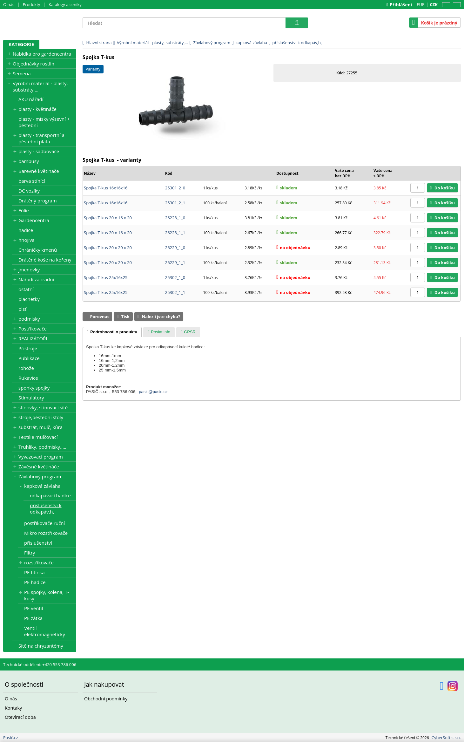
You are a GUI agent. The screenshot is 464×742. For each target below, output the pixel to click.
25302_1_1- (176, 292)
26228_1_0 (175, 218)
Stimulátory (31, 397)
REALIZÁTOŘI (32, 338)
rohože (26, 368)
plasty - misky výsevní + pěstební (44, 122)
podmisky (29, 319)
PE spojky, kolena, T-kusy (46, 595)
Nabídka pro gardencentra (42, 54)
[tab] (112, 332)
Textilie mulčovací (37, 437)
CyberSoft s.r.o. (446, 737)
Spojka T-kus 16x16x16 (106, 188)
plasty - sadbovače (38, 151)
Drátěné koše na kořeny (44, 259)
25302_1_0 (175, 277)
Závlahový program (39, 476)
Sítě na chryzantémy (40, 646)
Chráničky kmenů (37, 250)
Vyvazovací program (40, 456)
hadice (25, 230)
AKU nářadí (30, 99)
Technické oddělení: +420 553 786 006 (39, 664)
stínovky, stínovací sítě (43, 407)
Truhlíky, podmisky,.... (42, 447)
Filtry (29, 552)
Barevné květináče (38, 171)
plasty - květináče (37, 109)
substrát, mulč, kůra (40, 427)
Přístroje (27, 348)
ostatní (26, 289)
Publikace (29, 358)
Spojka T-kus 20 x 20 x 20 (108, 247)
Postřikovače (32, 328)
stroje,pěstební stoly (40, 417)
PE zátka (33, 618)
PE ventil (33, 608)
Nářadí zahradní (36, 279)
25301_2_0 (175, 188)
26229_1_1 (175, 262)
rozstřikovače (39, 562)
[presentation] (112, 332)
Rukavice (28, 378)
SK (455, 5)
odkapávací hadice (50, 495)
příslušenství (38, 543)
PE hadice (34, 582)
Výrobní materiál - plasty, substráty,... (40, 86)
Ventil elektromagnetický (44, 631)
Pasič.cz (39, 22)
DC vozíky (29, 190)
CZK (434, 4)
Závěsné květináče (38, 466)
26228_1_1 (175, 232)
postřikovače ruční (44, 523)
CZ (444, 5)
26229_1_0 (175, 247)
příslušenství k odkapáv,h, (46, 508)
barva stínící (31, 181)
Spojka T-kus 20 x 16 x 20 (108, 218)
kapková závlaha (42, 486)
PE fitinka (34, 572)
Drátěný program (37, 200)
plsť (22, 309)
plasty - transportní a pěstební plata (41, 138)
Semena (22, 73)
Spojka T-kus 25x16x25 (106, 277)
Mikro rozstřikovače (46, 533)
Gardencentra (33, 220)
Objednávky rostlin (33, 63)
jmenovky (29, 269)
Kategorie (21, 44)
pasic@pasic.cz (153, 391)
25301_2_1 (175, 203)
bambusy (28, 161)
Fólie (23, 210)
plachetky (29, 299)
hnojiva (26, 240)
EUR (421, 4)
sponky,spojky (34, 388)
